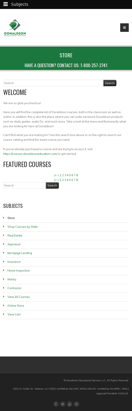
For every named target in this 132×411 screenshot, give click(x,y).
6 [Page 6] (72, 175)
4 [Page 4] (67, 175)
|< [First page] (55, 175)
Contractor (15, 288)
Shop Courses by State (23, 226)
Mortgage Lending (20, 253)
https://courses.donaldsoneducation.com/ (30, 153)
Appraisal (14, 244)
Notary (12, 279)
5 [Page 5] (70, 175)
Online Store (16, 305)
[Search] (53, 83)
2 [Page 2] (63, 175)
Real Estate (15, 235)
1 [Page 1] (60, 175)
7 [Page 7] (75, 175)
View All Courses (19, 297)
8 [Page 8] (77, 175)
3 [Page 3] (65, 175)
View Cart (14, 314)
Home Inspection (19, 270)
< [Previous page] (58, 175)
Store (11, 218)
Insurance (14, 261)
